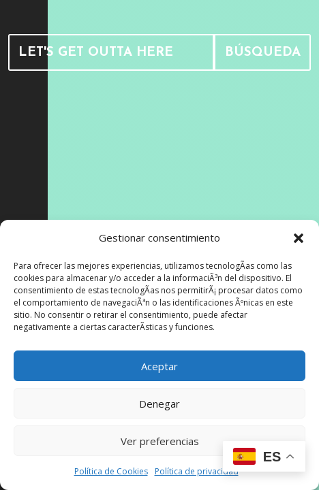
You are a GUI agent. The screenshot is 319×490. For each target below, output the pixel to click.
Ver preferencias (160, 441)
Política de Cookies (111, 471)
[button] (298, 238)
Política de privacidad (197, 471)
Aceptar (159, 366)
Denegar (159, 403)
